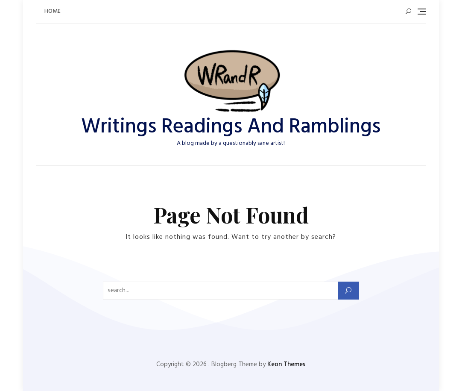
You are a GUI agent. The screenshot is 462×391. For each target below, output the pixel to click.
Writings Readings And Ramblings (230, 127)
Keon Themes (286, 364)
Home (52, 11)
